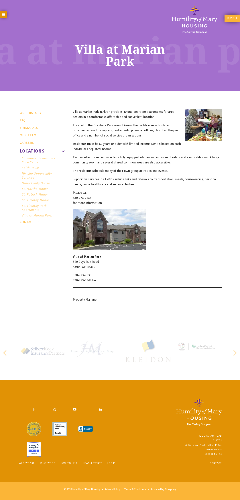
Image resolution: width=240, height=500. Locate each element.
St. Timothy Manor (35, 200)
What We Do (48, 463)
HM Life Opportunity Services (37, 175)
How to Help (69, 463)
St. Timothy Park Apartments (34, 208)
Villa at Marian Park (37, 215)
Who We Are (27, 463)
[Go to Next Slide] (235, 353)
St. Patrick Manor (35, 194)
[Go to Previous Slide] (5, 353)
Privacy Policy (112, 489)
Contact (216, 463)
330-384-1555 (213, 449)
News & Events (92, 463)
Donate (232, 18)
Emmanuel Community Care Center (38, 160)
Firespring (170, 489)
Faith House (31, 168)
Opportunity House (36, 183)
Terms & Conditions (135, 489)
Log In (111, 463)
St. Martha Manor (35, 189)
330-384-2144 (213, 454)
